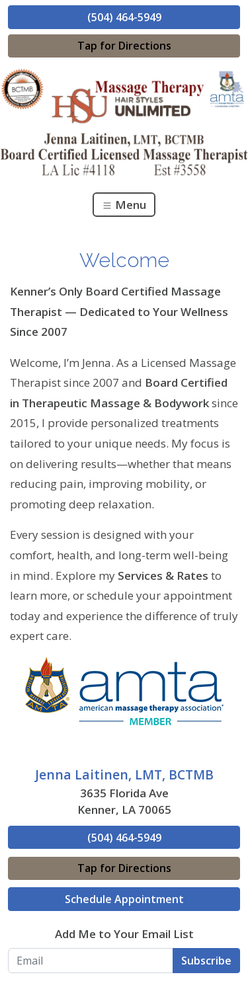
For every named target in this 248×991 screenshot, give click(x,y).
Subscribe (206, 960)
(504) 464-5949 (124, 17)
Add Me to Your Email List (124, 933)
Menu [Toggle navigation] (124, 204)
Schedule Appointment (124, 899)
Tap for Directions (124, 45)
